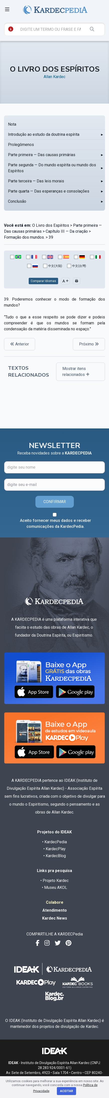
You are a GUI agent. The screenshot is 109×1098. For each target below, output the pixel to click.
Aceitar (66, 1091)
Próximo (89, 344)
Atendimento (54, 910)
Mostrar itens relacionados (76, 371)
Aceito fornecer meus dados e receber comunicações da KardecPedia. (55, 523)
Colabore (54, 902)
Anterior (19, 344)
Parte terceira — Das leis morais (36, 181)
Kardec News (54, 918)
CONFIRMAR (54, 501)
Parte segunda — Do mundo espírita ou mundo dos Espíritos (52, 168)
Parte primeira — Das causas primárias (41, 154)
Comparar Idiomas (43, 281)
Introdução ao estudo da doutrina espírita (43, 134)
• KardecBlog (54, 855)
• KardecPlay (54, 848)
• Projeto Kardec (54, 880)
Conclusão (17, 201)
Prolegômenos (21, 144)
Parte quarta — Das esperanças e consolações (48, 191)
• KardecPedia (54, 842)
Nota (12, 124)
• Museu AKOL (54, 887)
